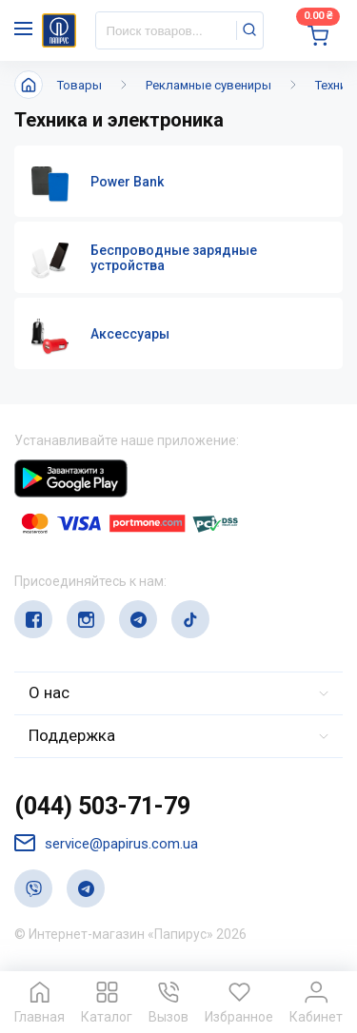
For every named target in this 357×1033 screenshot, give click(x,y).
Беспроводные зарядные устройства (173, 258)
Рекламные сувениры (208, 85)
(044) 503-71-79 (102, 806)
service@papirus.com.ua (106, 843)
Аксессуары (129, 333)
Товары (79, 85)
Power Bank (127, 181)
